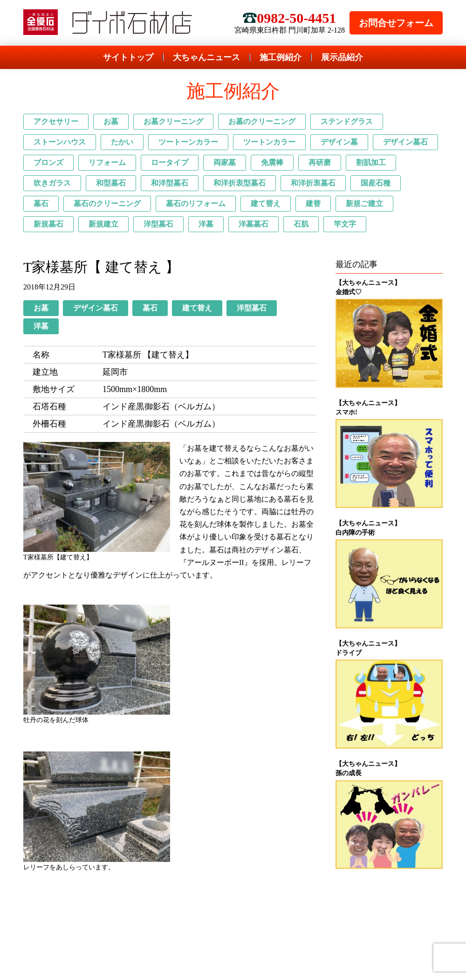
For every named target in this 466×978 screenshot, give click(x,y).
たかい (122, 142)
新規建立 (103, 224)
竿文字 (345, 224)
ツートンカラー (269, 142)
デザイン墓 (339, 142)
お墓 (110, 121)
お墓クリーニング (173, 121)
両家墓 (224, 162)
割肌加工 (371, 162)
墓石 (41, 203)
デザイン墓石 (405, 142)
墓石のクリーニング (107, 203)
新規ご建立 (364, 203)
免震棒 (272, 162)
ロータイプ (169, 162)
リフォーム (107, 162)
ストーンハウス (60, 142)
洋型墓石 (158, 224)
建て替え (266, 203)
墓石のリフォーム (196, 203)
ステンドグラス (347, 121)
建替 (313, 203)
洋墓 (206, 224)
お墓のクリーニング (261, 121)
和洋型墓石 (169, 183)
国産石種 (376, 183)
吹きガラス (52, 183)
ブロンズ (48, 162)
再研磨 (319, 162)
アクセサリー (56, 121)
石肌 (301, 224)
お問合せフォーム (396, 23)
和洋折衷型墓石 (239, 183)
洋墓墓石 (253, 224)
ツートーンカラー (188, 142)
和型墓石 (111, 183)
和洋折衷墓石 (313, 183)
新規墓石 (48, 224)
